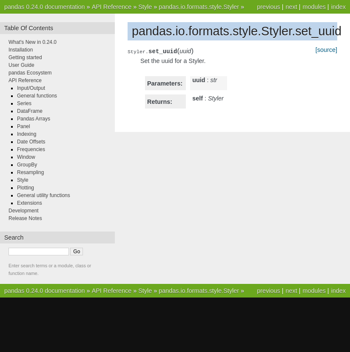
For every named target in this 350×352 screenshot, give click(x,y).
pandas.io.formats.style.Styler (199, 6)
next (291, 6)
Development (24, 211)
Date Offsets (31, 142)
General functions (37, 96)
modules (313, 6)
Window (26, 157)
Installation (21, 50)
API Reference (112, 6)
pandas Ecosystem (30, 73)
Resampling (30, 172)
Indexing (26, 134)
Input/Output (31, 88)
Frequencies (31, 149)
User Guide (21, 65)
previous (268, 6)
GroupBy (27, 165)
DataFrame (30, 111)
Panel (23, 126)
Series (24, 103)
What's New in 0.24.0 (33, 42)
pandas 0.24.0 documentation (44, 6)
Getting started (25, 57)
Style (145, 6)
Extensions (29, 203)
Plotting (25, 188)
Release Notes (25, 218)
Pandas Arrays (33, 119)
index (338, 6)
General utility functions (43, 195)
